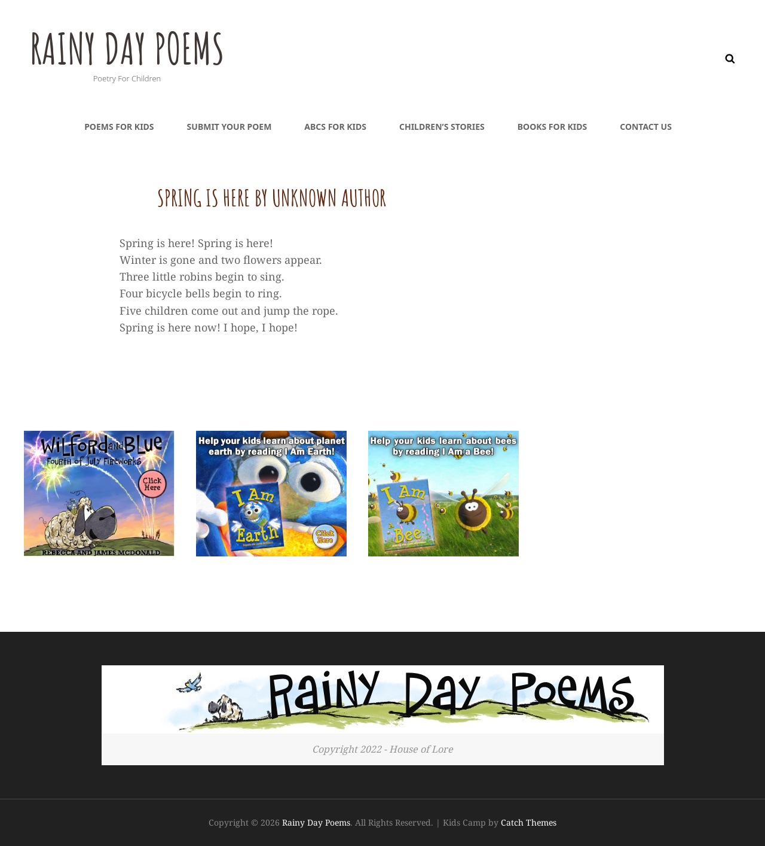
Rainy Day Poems (127, 48)
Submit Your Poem (229, 126)
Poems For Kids (119, 126)
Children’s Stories (442, 126)
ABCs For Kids (335, 126)
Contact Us (646, 126)
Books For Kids (552, 126)
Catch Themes (528, 822)
